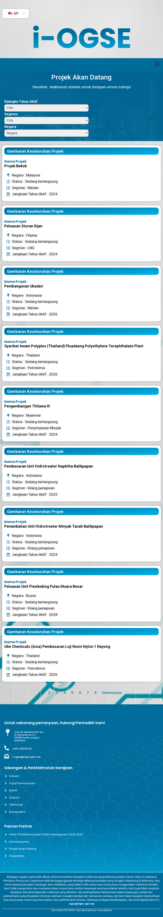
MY (13, 14)
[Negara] (46, 133)
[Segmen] (46, 120)
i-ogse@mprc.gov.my (26, 757)
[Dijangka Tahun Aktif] (46, 108)
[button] (157, 63)
